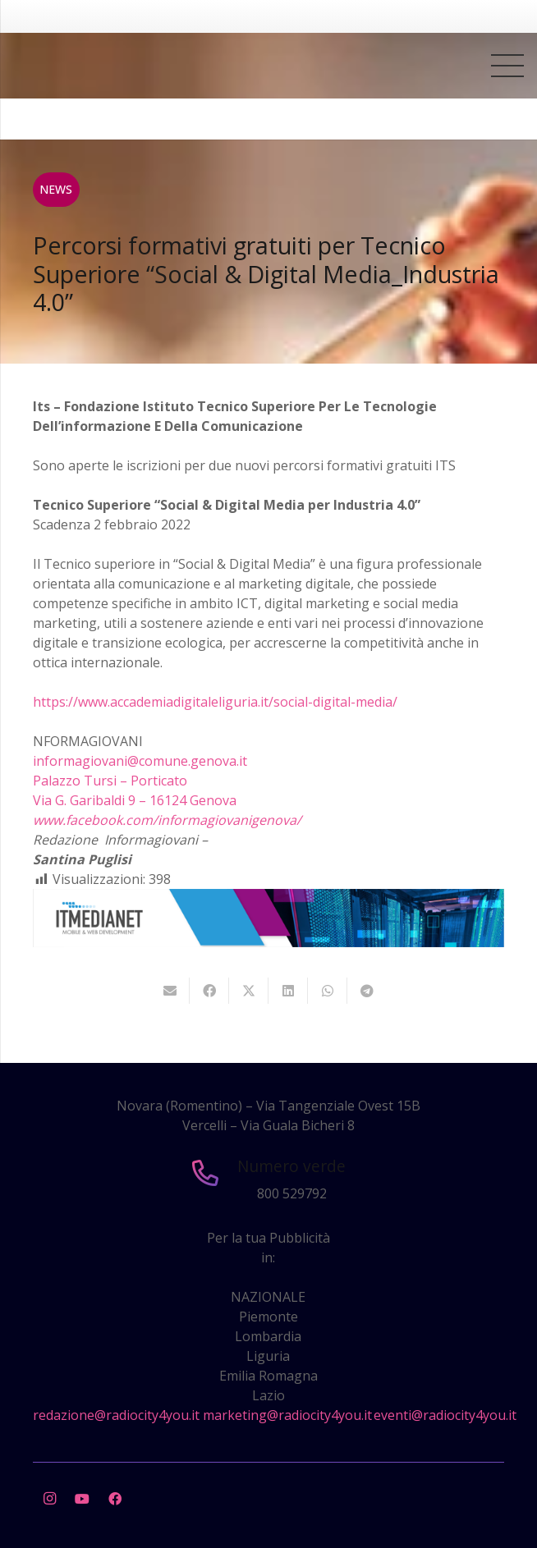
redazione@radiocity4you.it (116, 1415)
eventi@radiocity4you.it (445, 1415)
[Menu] (507, 65)
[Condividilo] (209, 991)
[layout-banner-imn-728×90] (268, 942)
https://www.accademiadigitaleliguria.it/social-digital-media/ (215, 702)
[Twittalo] (248, 991)
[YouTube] (82, 1498)
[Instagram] (49, 1498)
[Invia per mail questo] (170, 991)
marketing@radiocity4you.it (287, 1415)
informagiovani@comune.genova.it (140, 761)
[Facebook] (115, 1498)
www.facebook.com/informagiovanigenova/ (167, 820)
